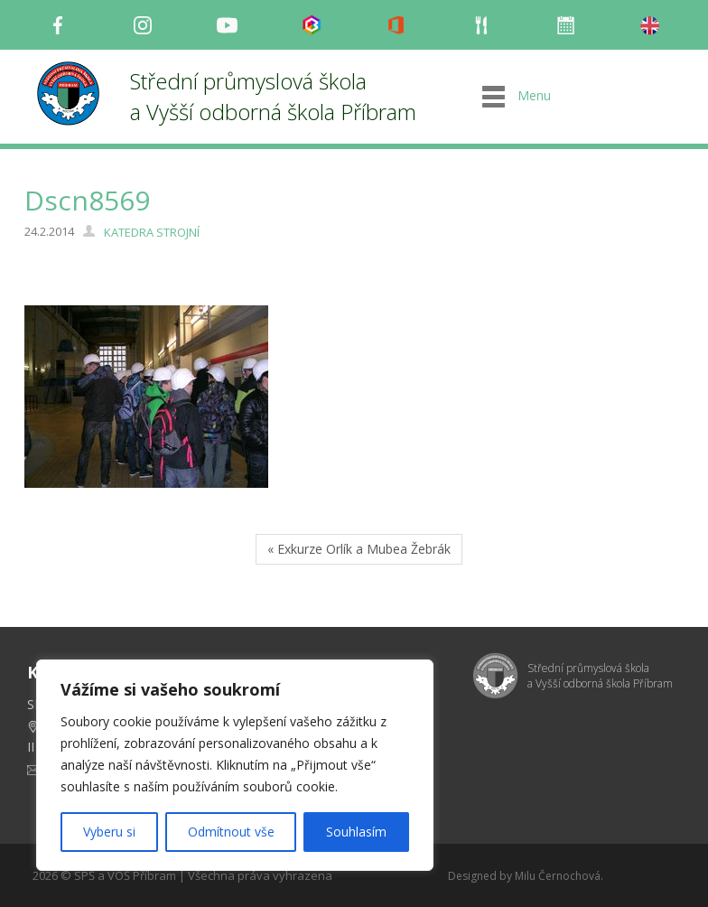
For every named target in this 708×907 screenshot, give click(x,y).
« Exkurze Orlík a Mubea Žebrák (359, 548)
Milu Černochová (558, 876)
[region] (234, 765)
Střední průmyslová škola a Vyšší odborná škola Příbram (273, 96)
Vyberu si (109, 831)
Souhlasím (356, 831)
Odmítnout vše (231, 831)
